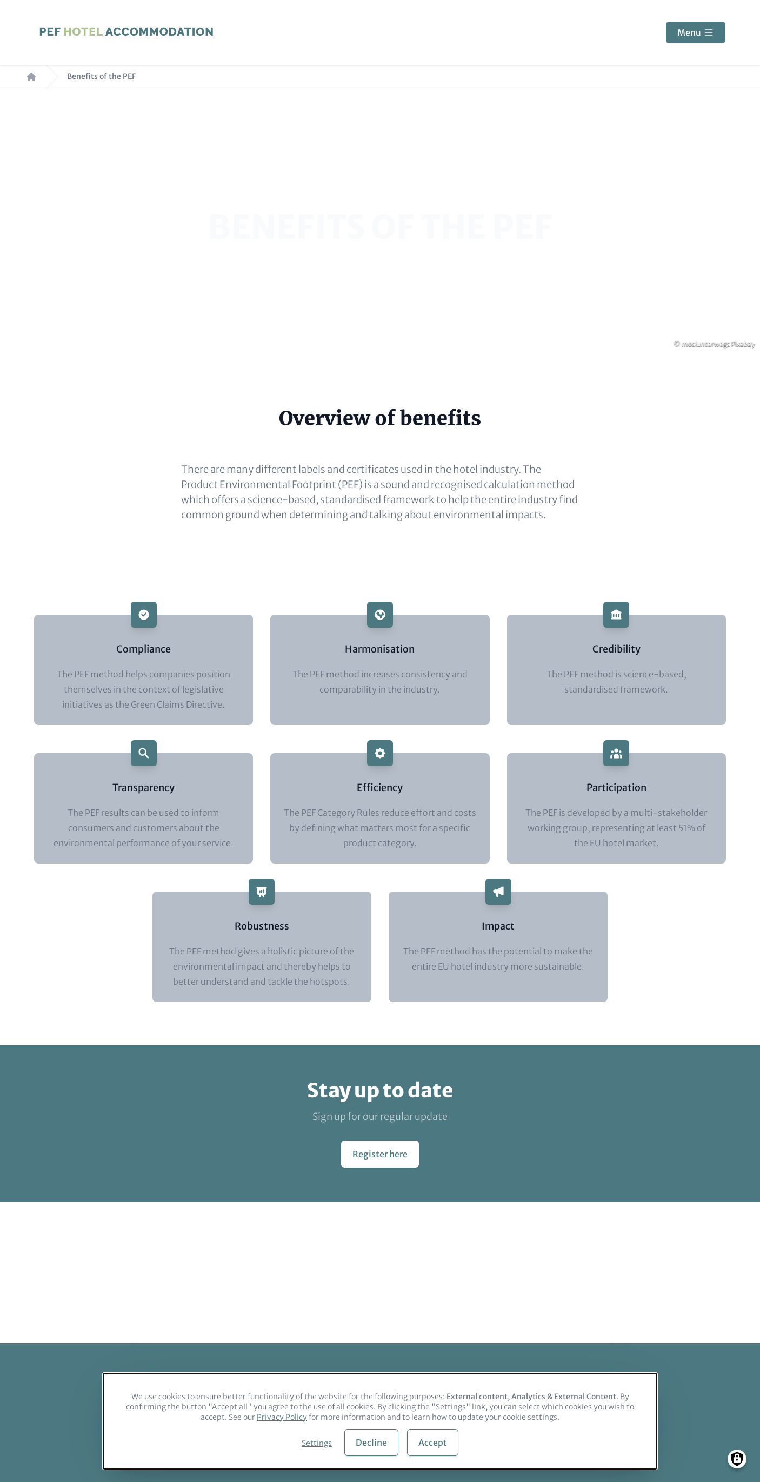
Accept (432, 1442)
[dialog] (380, 1421)
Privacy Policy (282, 1417)
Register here (380, 1154)
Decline (371, 1442)
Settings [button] (317, 1443)
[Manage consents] (737, 1459)
